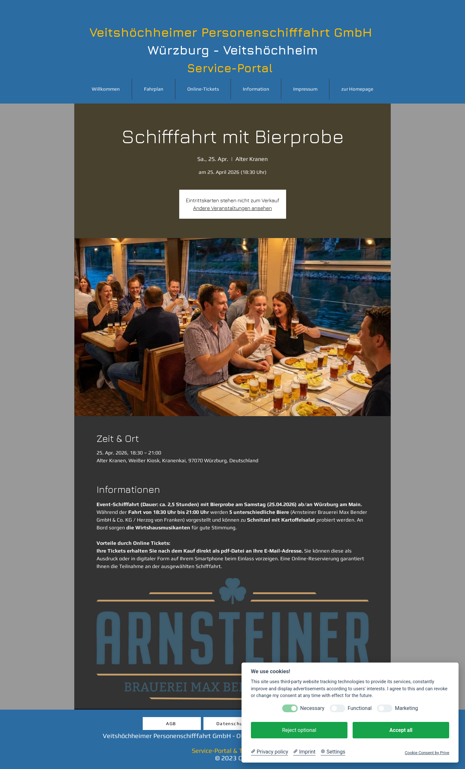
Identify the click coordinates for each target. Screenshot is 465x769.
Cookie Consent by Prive (427, 752)
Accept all (400, 730)
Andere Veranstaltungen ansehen (232, 208)
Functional (360, 708)
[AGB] (172, 723)
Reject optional (299, 730)
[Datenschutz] (232, 723)
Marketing (406, 708)
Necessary (312, 708)
